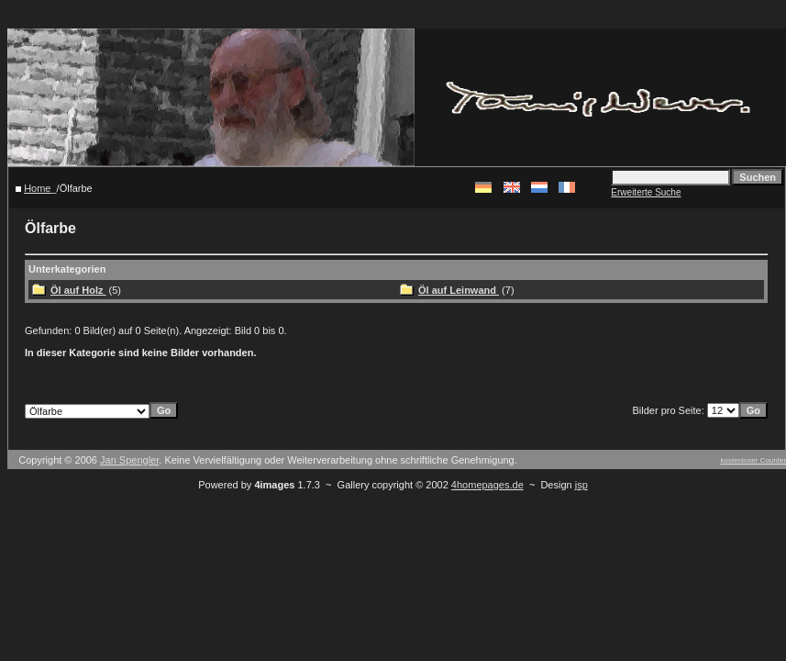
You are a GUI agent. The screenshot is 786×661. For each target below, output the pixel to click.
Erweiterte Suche (646, 192)
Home (37, 188)
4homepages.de (487, 484)
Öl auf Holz (78, 290)
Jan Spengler (129, 459)
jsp (581, 484)
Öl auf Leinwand (458, 290)
